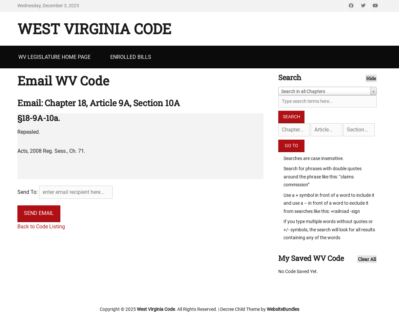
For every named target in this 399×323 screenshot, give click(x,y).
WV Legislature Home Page (54, 57)
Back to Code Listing (41, 226)
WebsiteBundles (283, 309)
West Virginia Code (94, 28)
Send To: (27, 192)
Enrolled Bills (130, 57)
